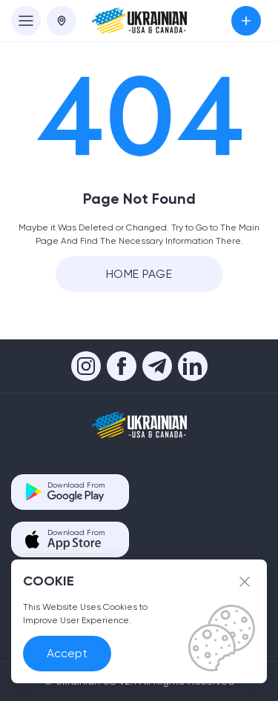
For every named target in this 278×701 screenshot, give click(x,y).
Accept (67, 653)
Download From (76, 491)
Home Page (139, 274)
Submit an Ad (246, 20)
